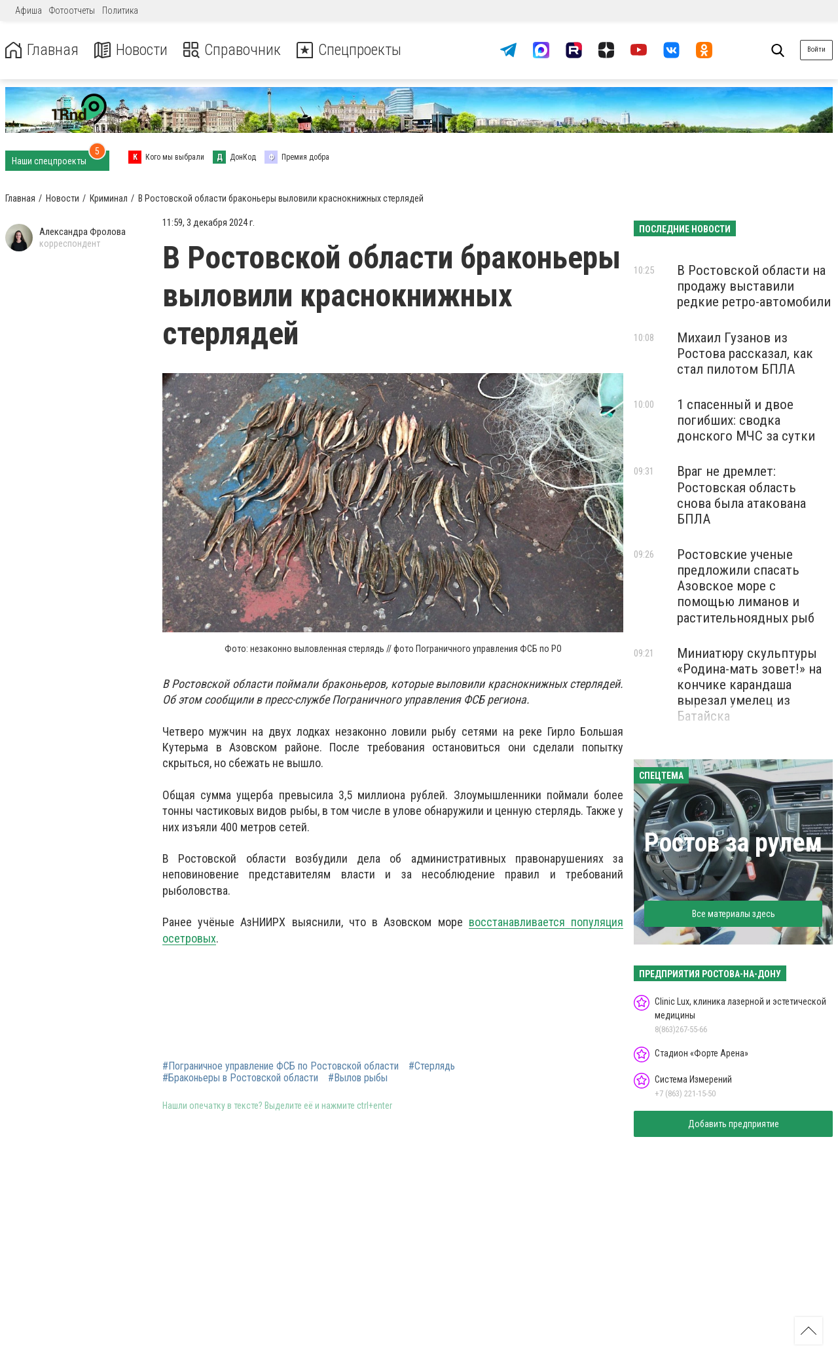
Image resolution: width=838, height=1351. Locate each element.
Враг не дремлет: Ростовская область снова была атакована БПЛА (741, 494)
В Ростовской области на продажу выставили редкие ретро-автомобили (754, 286)
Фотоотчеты (72, 10)
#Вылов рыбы (358, 1078)
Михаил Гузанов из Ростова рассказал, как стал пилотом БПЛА (745, 353)
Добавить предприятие (733, 1124)
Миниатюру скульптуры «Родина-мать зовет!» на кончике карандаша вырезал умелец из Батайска (749, 685)
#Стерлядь (432, 1066)
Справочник (231, 50)
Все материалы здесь (733, 914)
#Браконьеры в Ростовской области (240, 1078)
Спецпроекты (349, 50)
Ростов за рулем (733, 842)
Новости (130, 50)
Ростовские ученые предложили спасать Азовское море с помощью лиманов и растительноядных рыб (745, 586)
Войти (816, 49)
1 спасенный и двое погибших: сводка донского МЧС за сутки (746, 420)
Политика (120, 10)
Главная (41, 50)
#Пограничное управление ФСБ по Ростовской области (280, 1066)
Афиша (28, 10)
